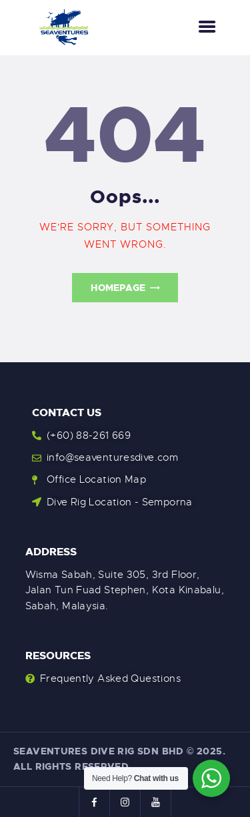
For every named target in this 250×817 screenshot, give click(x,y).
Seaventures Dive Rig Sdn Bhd (98, 751)
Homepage (118, 288)
